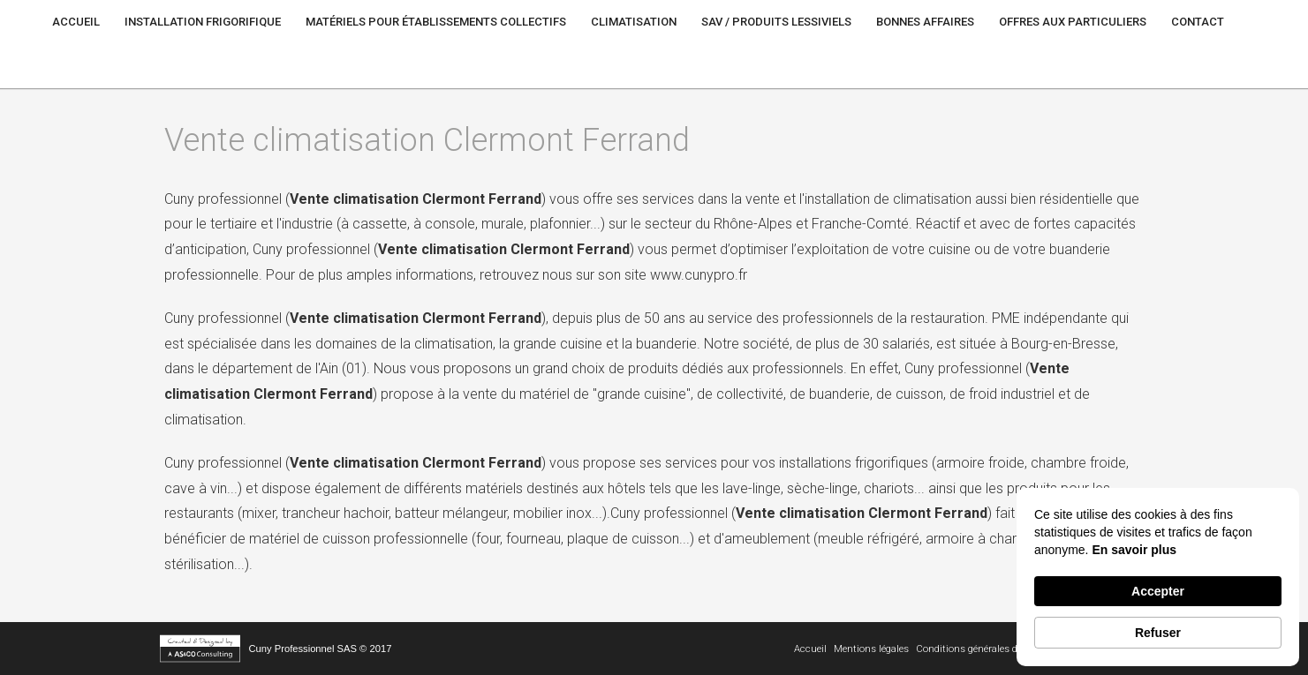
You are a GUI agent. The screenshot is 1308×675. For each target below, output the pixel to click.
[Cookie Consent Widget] (1158, 577)
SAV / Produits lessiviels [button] (776, 21)
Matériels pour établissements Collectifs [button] (436, 21)
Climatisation (634, 21)
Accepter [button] (1157, 591)
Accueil (76, 21)
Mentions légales (871, 649)
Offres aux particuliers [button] (1072, 21)
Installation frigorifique (203, 21)
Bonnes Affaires (925, 21)
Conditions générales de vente (981, 649)
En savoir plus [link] (1134, 550)
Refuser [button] (1158, 633)
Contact (1197, 21)
